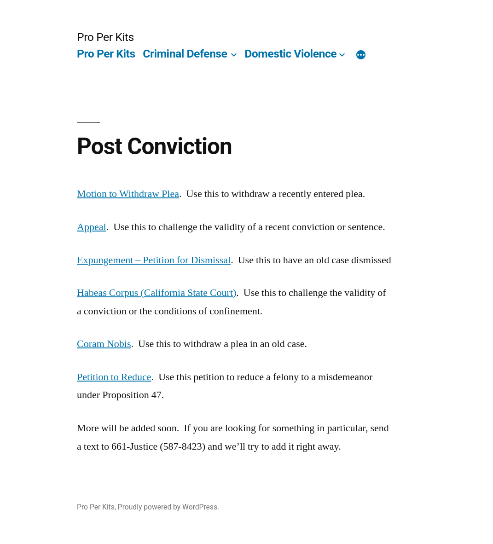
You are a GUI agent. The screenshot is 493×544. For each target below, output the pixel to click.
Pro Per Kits (105, 37)
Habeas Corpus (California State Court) (156, 292)
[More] (360, 55)
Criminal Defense (185, 53)
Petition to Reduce (114, 376)
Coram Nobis (104, 343)
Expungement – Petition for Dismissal (154, 260)
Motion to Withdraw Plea (128, 193)
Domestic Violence (290, 53)
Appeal (91, 226)
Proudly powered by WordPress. (168, 507)
